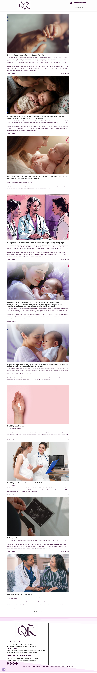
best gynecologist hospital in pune (31, 120)
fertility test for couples (60, 62)
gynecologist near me (28, 248)
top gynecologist (21, 250)
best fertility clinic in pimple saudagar (21, 59)
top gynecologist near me (30, 250)
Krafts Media (70, 666)
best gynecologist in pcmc (30, 60)
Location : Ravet (12, 648)
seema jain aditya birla (16, 373)
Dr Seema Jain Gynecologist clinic (55, 180)
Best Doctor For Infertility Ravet (49, 57)
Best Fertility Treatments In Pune (17, 60)
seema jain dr (48, 248)
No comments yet (65, 73)
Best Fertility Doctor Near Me (47, 59)
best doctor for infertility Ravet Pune (30, 368)
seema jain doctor (25, 373)
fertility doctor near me (33, 62)
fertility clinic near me (23, 62)
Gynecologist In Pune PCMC (17, 248)
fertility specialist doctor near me (51, 246)
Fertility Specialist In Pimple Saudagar (47, 62)
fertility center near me (50, 122)
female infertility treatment (23, 122)
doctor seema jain (51, 120)
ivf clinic (35, 248)
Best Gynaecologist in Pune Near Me (16, 120)
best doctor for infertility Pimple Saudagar (18, 57)
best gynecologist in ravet (31, 310)
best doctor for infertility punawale (34, 57)
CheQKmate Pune (41, 60)
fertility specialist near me (14, 124)
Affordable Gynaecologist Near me (16, 180)
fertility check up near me (12, 62)
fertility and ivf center (33, 122)
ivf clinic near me (40, 248)
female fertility (63, 60)
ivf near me (54, 371)
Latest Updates (79, 7)
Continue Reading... (11, 73)
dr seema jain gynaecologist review (52, 60)
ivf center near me (40, 371)
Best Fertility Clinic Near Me (35, 59)
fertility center (42, 122)
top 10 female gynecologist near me (58, 248)
